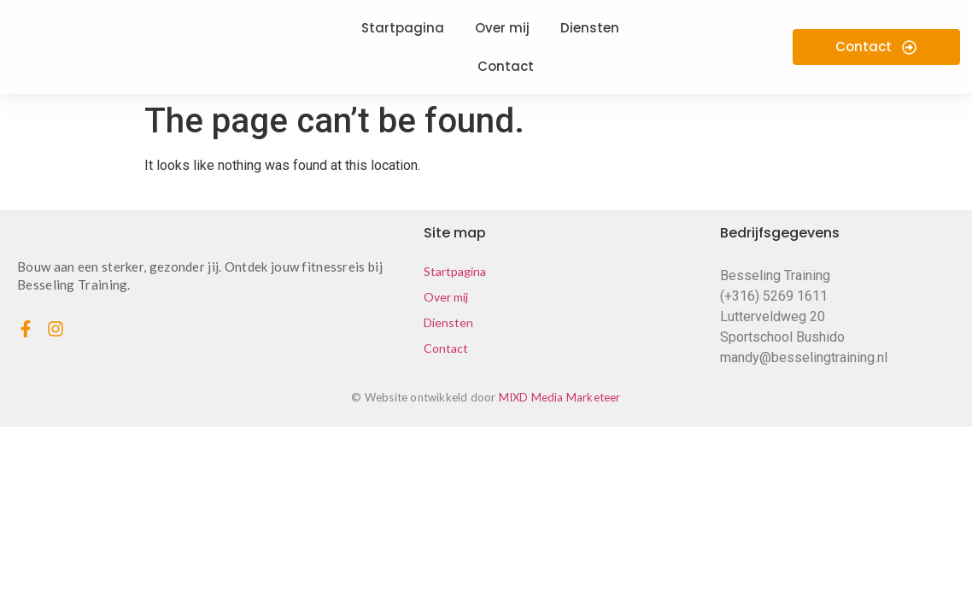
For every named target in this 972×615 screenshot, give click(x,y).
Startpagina (455, 271)
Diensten (448, 322)
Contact (446, 348)
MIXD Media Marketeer (560, 397)
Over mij (446, 297)
